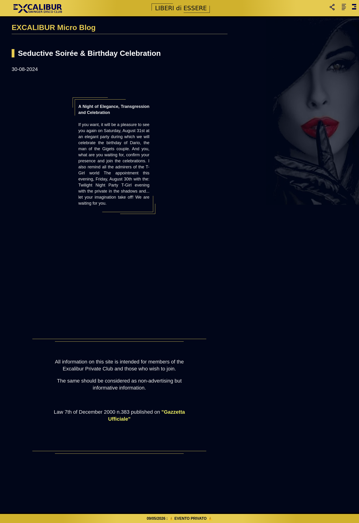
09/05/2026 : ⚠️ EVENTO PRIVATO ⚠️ (179, 518)
